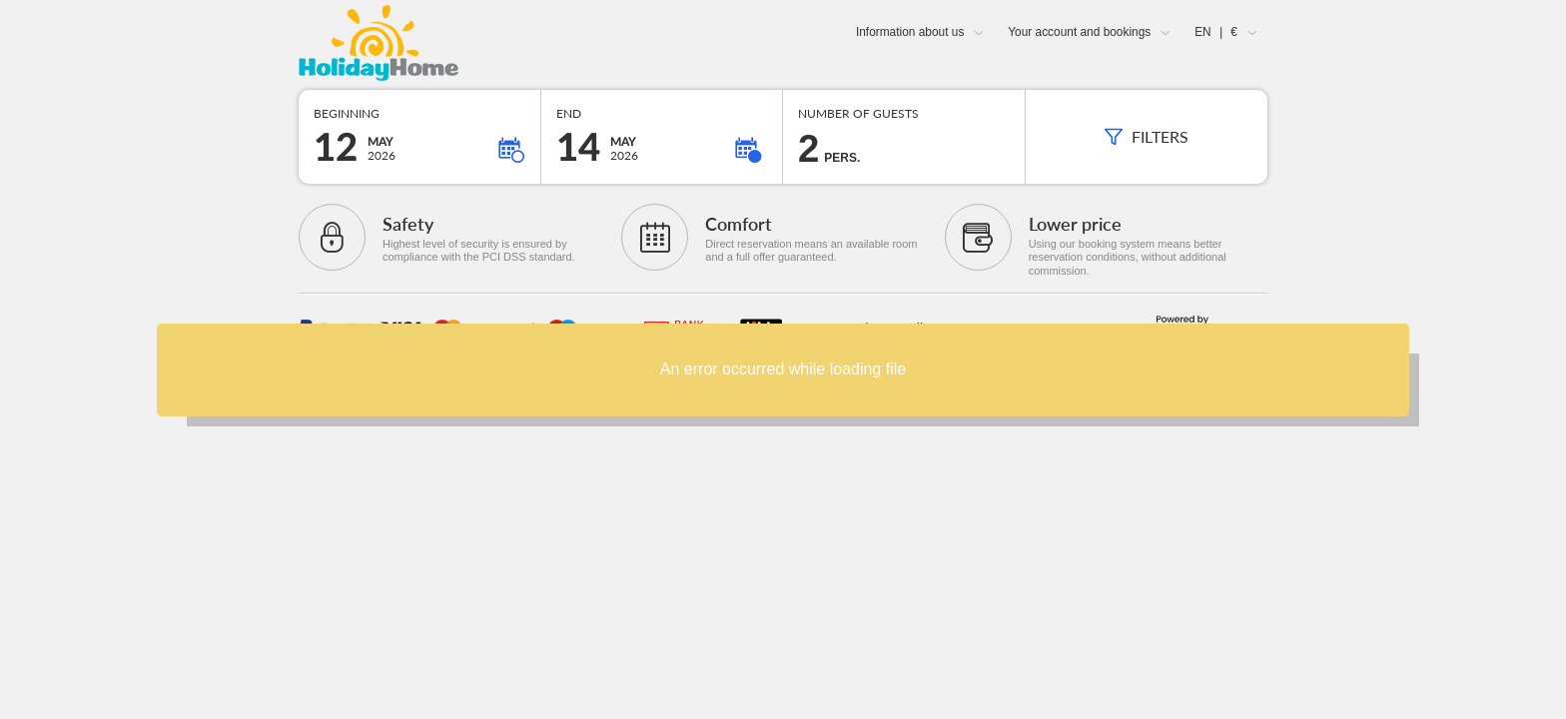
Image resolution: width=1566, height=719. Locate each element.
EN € (1215, 32)
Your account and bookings (1079, 32)
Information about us (910, 32)
